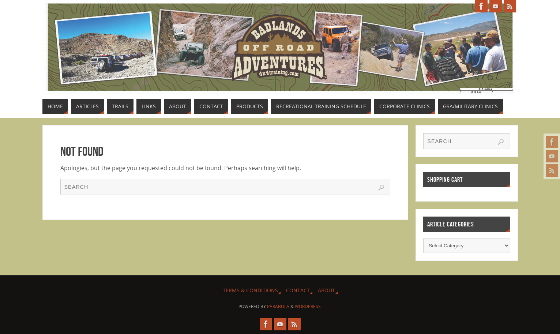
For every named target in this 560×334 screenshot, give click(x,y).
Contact (298, 290)
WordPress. (308, 306)
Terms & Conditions (250, 290)
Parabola (278, 306)
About (326, 290)
